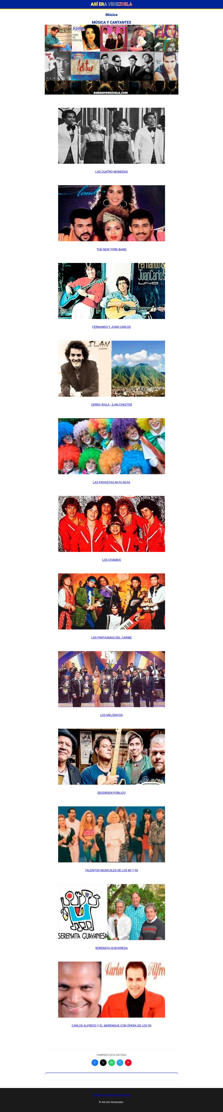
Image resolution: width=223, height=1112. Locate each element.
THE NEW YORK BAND (111, 249)
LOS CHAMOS (111, 560)
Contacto (124, 1095)
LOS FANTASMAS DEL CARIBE (111, 637)
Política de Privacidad (105, 1095)
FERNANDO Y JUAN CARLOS (111, 327)
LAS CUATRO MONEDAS (111, 171)
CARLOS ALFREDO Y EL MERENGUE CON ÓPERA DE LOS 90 (111, 1025)
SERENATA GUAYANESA (111, 948)
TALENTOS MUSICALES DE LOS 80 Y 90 (111, 870)
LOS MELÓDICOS (111, 715)
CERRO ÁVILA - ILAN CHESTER (111, 404)
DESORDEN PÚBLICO (111, 793)
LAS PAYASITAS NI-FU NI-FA (111, 482)
